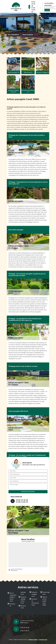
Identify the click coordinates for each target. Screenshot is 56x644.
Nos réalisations (13, 35)
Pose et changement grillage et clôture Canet (13, 597)
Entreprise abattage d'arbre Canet (23, 600)
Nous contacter (28, 35)
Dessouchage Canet (45, 593)
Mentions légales (33, 639)
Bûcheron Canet (23, 607)
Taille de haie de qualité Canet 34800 (45, 601)
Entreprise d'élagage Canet (34, 594)
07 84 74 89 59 (33, 10)
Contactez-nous (42, 639)
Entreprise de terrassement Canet (34, 602)
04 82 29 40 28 (33, 4)
